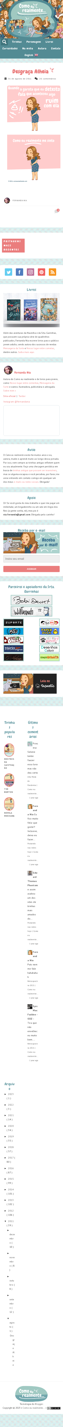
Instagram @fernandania (16, 401)
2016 (11, 1168)
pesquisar (4, 41)
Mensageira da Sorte (13, 348)
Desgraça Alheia (31, 71)
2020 (11, 1125)
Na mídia (27, 48)
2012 (11, 1210)
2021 (11, 1115)
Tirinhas (17, 42)
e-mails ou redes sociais (26, 482)
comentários (49, 78)
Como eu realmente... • (35, 1407)
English (31, 55)
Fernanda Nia (19, 200)
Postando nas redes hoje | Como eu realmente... (33, 851)
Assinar (31, 569)
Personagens (33, 42)
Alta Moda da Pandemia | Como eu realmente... (33, 785)
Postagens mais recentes (12, 245)
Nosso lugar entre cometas (40, 348)
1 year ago (33, 798)
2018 (11, 1147)
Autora (42, 48)
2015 (11, 1178)
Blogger (39, 1404)
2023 (11, 1094)
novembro (12, 1261)
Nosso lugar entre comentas (24, 383)
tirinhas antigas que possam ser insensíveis (35, 470)
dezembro (12, 1238)
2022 (11, 1104)
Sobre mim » (9, 390)
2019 (11, 1136)
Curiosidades (10, 48)
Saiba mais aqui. (26, 352)
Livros (49, 42)
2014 (11, 1189)
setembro (12, 1303)
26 (40, 78)
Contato (55, 48)
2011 (11, 1221)
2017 (11, 1157)
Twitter (22, 396)
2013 (11, 1200)
